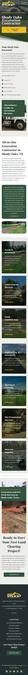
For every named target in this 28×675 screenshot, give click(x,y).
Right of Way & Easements (14, 633)
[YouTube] (14, 671)
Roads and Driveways (14, 636)
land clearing (5, 167)
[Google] (17, 671)
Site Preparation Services (14, 639)
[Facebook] (6, 671)
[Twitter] (10, 671)
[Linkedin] (21, 671)
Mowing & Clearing (14, 628)
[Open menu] (24, 3)
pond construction (15, 167)
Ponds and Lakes (14, 631)
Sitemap (14, 613)
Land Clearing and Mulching (14, 623)
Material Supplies (14, 625)
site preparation (18, 169)
